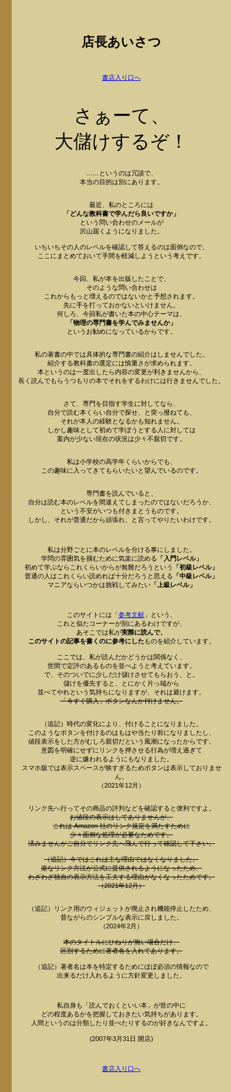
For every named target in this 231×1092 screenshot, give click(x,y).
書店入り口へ (121, 77)
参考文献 (131, 614)
